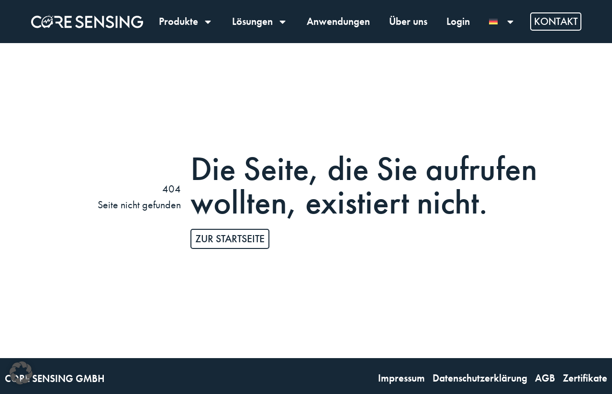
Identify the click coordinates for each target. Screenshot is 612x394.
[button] (21, 373)
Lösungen (260, 22)
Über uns (408, 21)
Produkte (186, 22)
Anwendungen (338, 21)
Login (458, 21)
